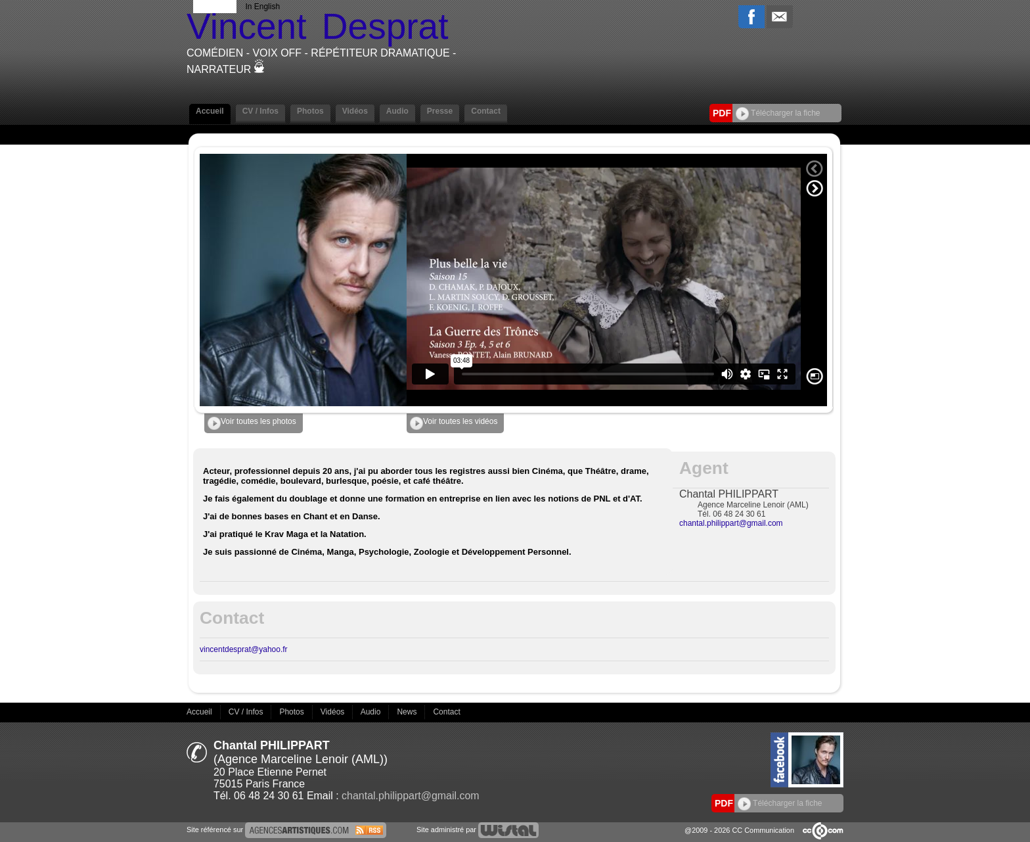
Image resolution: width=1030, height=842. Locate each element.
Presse (440, 111)
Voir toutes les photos (252, 423)
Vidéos (355, 111)
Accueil (210, 111)
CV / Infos (260, 111)
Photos (310, 111)
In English (262, 6)
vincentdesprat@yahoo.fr (244, 649)
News (407, 711)
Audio (397, 111)
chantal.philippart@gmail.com (731, 523)
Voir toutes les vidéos (453, 423)
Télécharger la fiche (778, 113)
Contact (486, 111)
